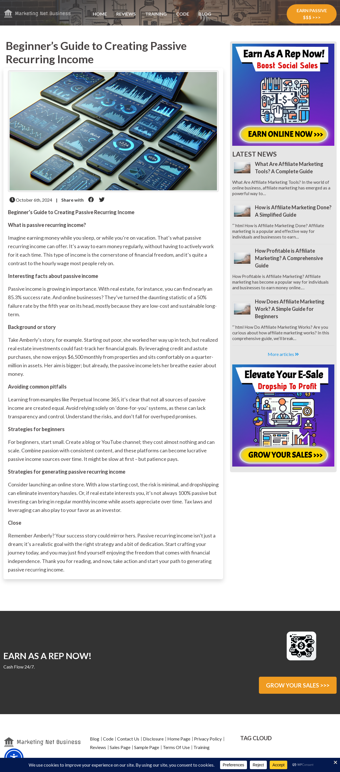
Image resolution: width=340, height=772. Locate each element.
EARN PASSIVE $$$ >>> (312, 14)
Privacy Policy (208, 738)
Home (100, 13)
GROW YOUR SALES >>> (298, 685)
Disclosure (153, 738)
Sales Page (120, 747)
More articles (283, 354)
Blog (204, 13)
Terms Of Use (176, 747)
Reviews (126, 13)
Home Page (178, 738)
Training (156, 13)
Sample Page (146, 747)
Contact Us (128, 738)
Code (182, 13)
